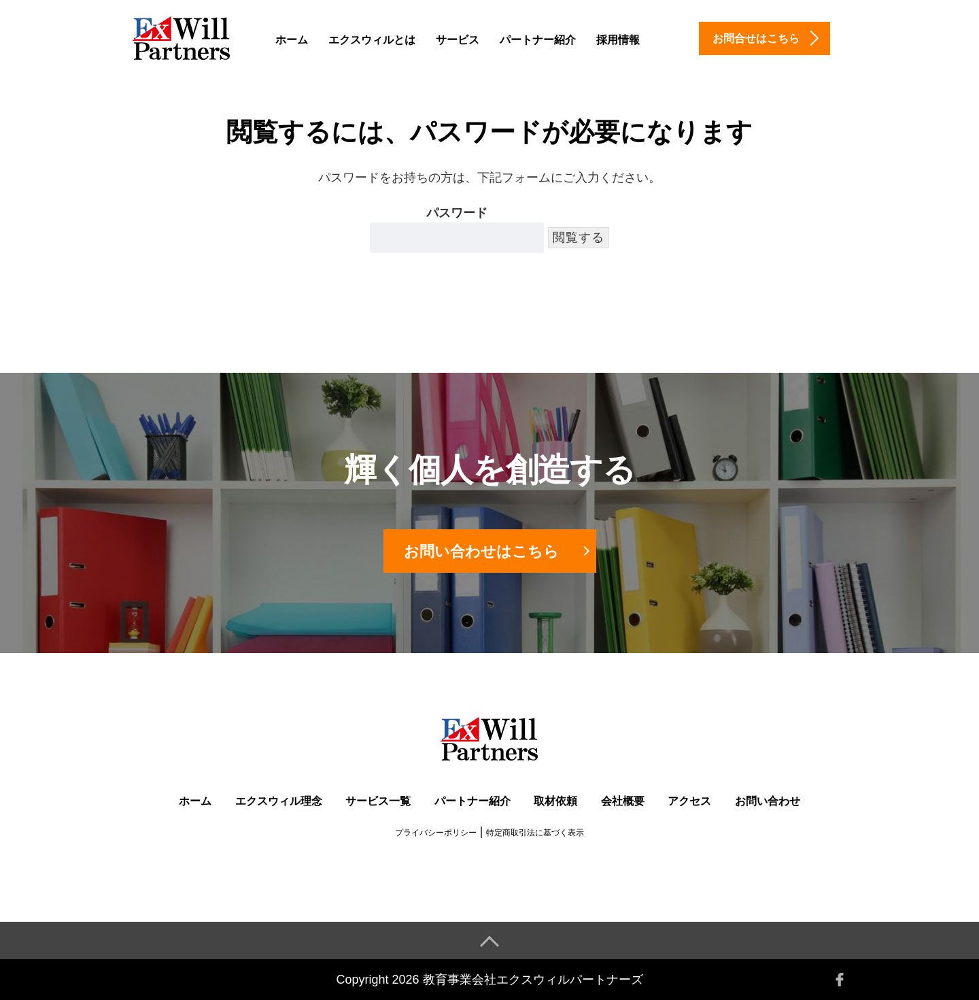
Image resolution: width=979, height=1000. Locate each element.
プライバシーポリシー (436, 832)
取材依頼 (555, 801)
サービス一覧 (378, 801)
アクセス (689, 801)
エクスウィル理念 (278, 801)
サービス (457, 40)
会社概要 (623, 801)
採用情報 (618, 40)
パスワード (457, 229)
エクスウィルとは (371, 40)
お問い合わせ (767, 801)
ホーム (291, 40)
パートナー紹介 (538, 40)
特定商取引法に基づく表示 (535, 832)
